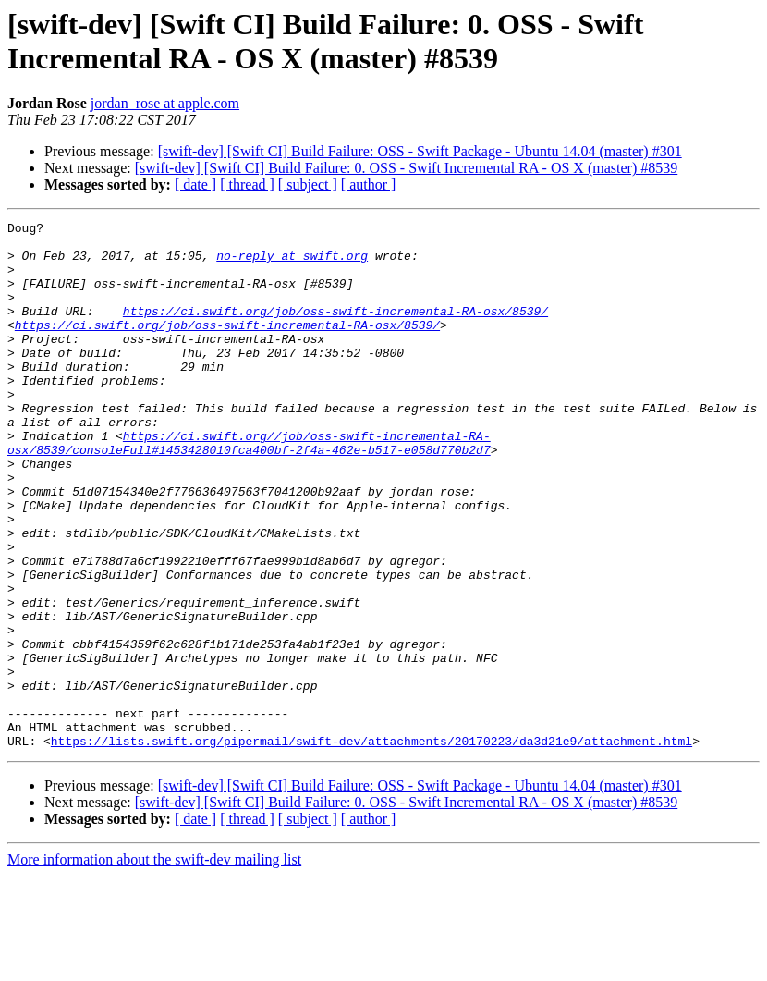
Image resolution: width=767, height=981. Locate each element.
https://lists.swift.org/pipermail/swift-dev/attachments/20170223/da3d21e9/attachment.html (371, 846)
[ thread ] (247, 184)
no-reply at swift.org (292, 263)
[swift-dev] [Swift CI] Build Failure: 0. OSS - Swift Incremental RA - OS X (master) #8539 (406, 168)
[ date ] (195, 184)
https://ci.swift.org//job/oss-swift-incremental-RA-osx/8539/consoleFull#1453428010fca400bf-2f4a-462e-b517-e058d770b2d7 (249, 488)
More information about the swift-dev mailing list (154, 965)
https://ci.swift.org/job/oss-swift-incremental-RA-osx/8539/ (335, 330)
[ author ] (368, 184)
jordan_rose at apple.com (165, 103)
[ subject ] (307, 184)
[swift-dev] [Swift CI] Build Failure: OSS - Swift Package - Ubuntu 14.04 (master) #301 (420, 151)
